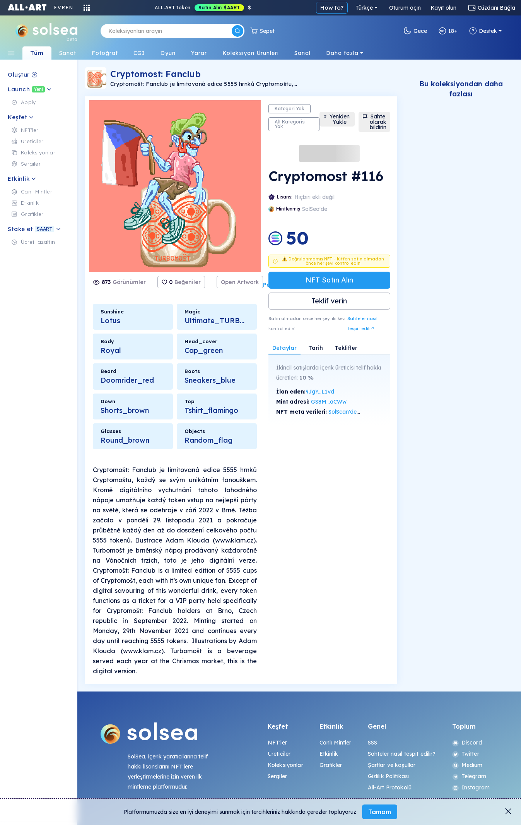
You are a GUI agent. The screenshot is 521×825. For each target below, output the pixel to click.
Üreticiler (279, 753)
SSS (372, 742)
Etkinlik (328, 753)
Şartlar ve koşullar (392, 765)
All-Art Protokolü (390, 787)
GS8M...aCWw (329, 401)
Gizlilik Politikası (388, 776)
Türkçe (364, 7)
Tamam (379, 812)
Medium (467, 765)
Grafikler (330, 765)
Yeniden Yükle (336, 119)
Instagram (471, 787)
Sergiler (277, 776)
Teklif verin (329, 300)
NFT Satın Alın (329, 280)
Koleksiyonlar (285, 765)
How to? (331, 7)
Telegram (469, 776)
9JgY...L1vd (320, 391)
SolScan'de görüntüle (355, 411)
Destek (483, 31)
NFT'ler (277, 742)
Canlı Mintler (335, 742)
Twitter (465, 753)
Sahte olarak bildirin (374, 122)
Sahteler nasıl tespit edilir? (362, 323)
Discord (467, 742)
